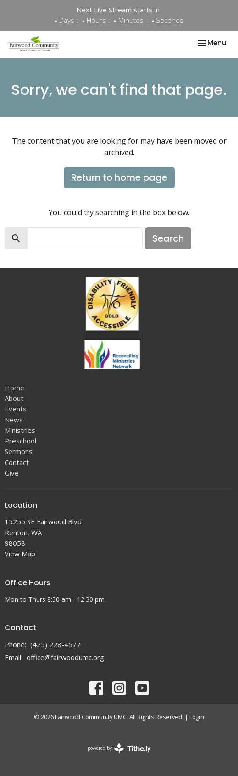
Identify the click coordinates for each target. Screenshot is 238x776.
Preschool (20, 440)
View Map (20, 553)
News (14, 419)
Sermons (19, 451)
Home (14, 387)
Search (168, 238)
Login (196, 717)
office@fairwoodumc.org (65, 657)
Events (16, 408)
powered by (119, 748)
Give (12, 472)
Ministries (20, 430)
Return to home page (119, 177)
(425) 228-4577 (55, 644)
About (14, 398)
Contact (17, 462)
